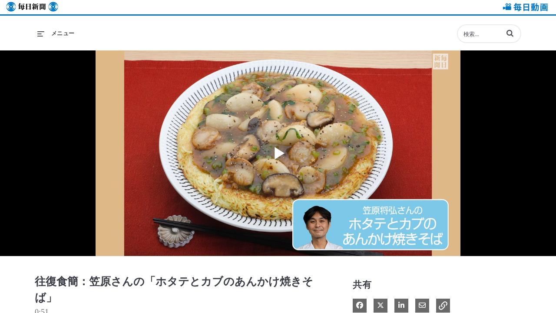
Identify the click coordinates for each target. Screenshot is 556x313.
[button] (510, 33)
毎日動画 (524, 7)
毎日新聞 (32, 7)
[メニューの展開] (56, 33)
